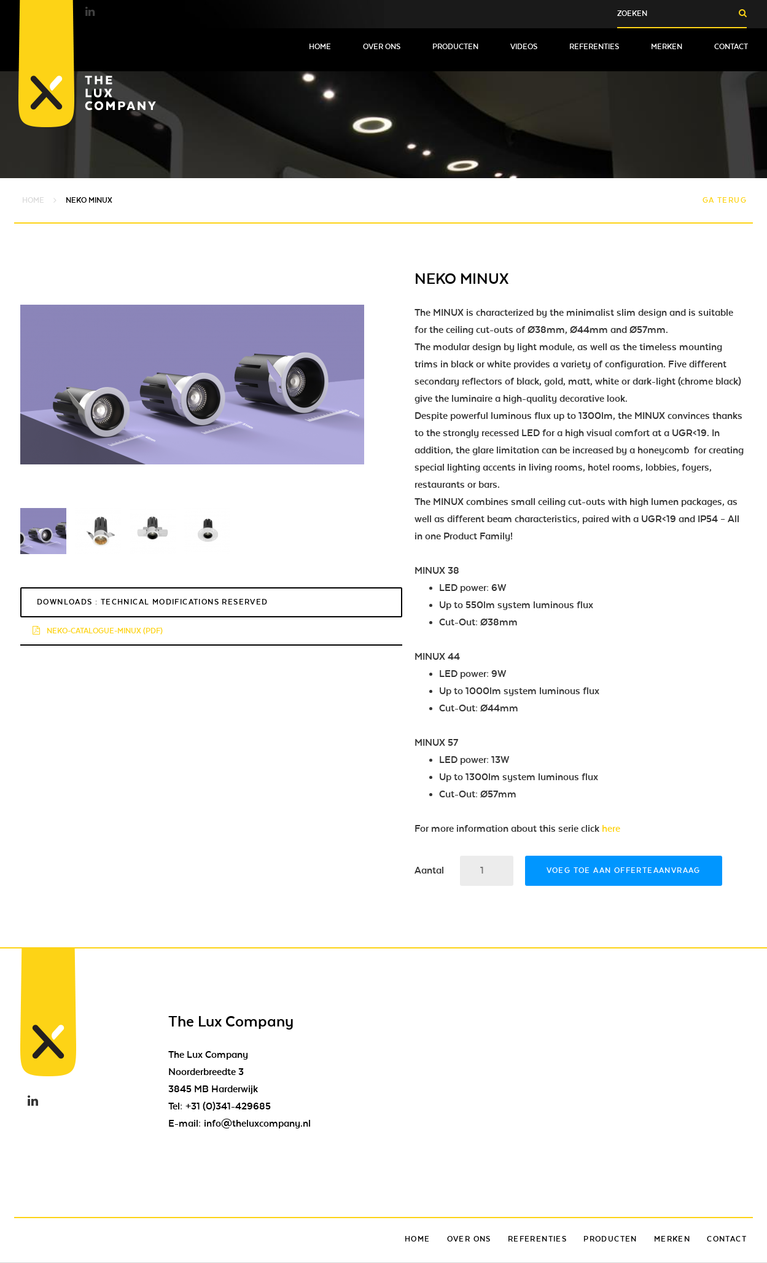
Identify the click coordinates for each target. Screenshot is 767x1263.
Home (320, 46)
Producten (455, 46)
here (611, 828)
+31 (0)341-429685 (228, 1106)
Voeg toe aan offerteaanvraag (624, 870)
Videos (523, 46)
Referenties (594, 46)
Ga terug (725, 200)
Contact (731, 46)
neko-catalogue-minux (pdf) (98, 631)
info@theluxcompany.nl (257, 1123)
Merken (666, 46)
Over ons (381, 46)
